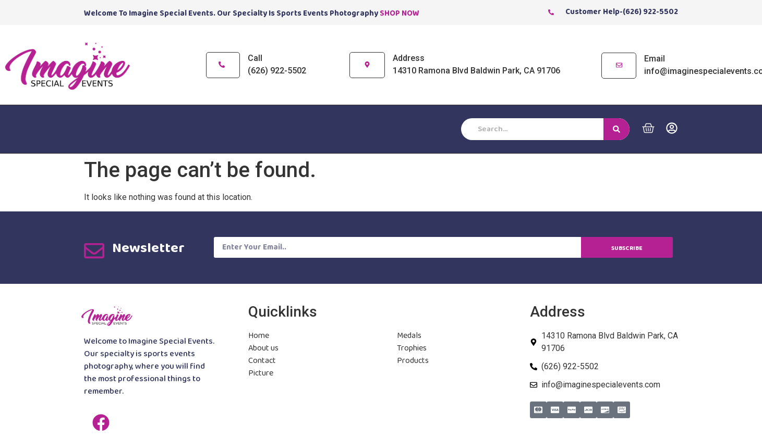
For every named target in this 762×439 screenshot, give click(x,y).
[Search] (616, 129)
